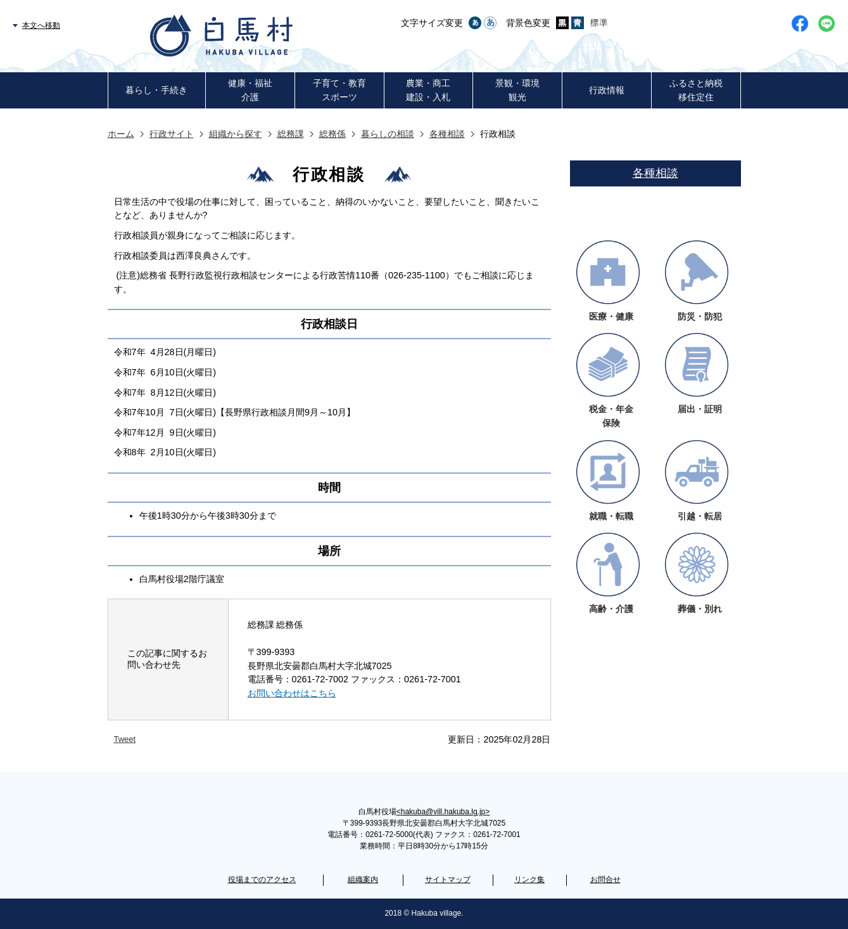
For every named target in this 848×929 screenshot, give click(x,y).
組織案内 (363, 879)
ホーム (121, 134)
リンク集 (529, 879)
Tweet (125, 739)
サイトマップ (448, 879)
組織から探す (235, 134)
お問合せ (605, 879)
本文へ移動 (41, 25)
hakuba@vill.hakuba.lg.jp (443, 811)
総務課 (290, 134)
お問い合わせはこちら (292, 693)
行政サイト (171, 134)
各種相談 (447, 134)
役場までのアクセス (262, 879)
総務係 (332, 134)
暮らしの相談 (387, 134)
